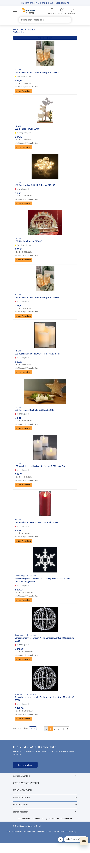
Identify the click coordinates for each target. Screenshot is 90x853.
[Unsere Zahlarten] (45, 797)
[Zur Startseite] (27, 11)
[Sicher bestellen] (45, 812)
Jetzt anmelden (25, 765)
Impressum (17, 831)
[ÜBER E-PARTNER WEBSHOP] (45, 783)
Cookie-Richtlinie (44, 831)
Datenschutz (29, 831)
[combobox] (45, 20)
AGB (8, 831)
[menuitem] (62, 11)
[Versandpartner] (45, 805)
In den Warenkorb (23, 91)
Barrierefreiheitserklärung (65, 831)
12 (32, 728)
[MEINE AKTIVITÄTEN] (45, 790)
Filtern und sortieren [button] (45, 38)
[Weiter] (67, 728)
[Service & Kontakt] (45, 776)
